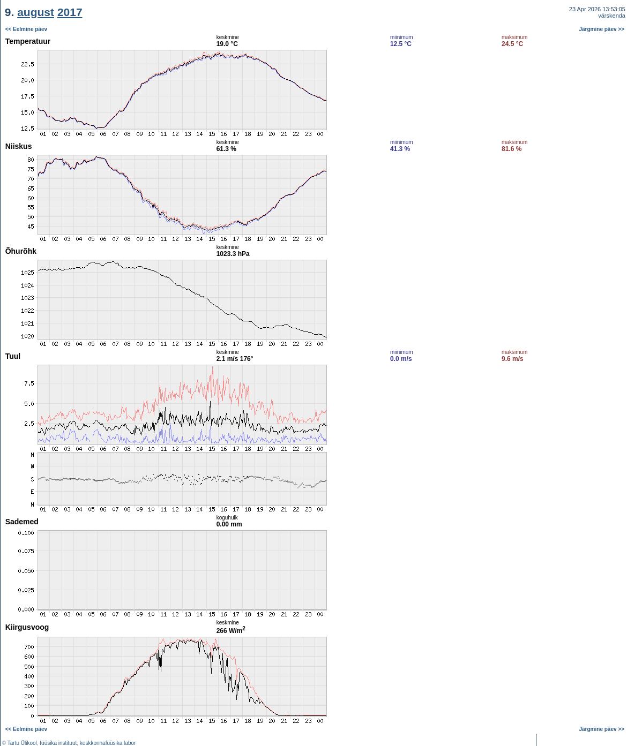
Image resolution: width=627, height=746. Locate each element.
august (35, 12)
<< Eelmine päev (26, 29)
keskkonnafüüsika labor (108, 743)
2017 (70, 12)
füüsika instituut (58, 743)
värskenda (611, 15)
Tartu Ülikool (22, 743)
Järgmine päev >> (602, 29)
